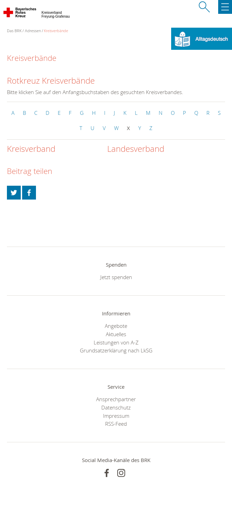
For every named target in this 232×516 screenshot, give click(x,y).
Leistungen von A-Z (116, 342)
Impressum (116, 415)
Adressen (33, 30)
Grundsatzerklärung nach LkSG (116, 350)
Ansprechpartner (116, 399)
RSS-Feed (116, 423)
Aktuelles (116, 334)
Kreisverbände (56, 30)
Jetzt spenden (116, 277)
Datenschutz (116, 407)
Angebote (116, 325)
